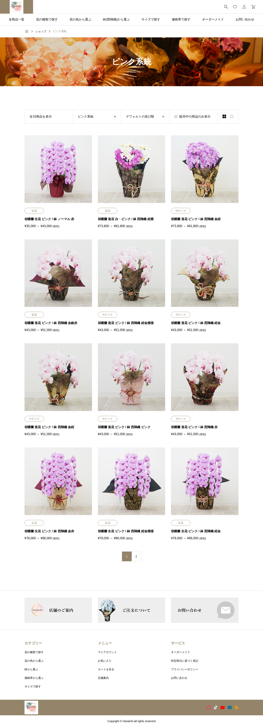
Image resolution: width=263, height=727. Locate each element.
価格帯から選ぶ (34, 677)
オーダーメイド (213, 19)
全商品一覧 (16, 19)
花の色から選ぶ (80, 19)
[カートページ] (252, 7)
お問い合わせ (245, 19)
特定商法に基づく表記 (184, 660)
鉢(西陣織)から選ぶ (116, 19)
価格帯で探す (181, 19)
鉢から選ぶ (31, 669)
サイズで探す (150, 19)
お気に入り (104, 660)
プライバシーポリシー (184, 669)
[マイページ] (244, 7)
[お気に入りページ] (235, 7)
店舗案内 (103, 677)
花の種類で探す (47, 19)
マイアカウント (107, 652)
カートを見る (106, 669)
